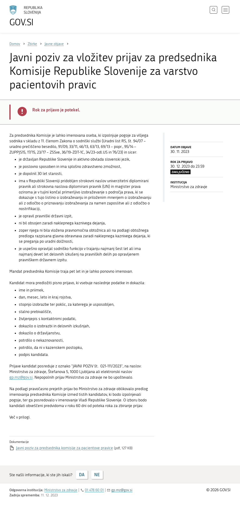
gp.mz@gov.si (21, 377)
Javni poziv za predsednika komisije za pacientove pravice (64, 447)
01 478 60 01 (94, 490)
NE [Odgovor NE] (97, 475)
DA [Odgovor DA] (81, 475)
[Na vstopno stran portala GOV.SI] (38, 15)
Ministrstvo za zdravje (60, 490)
